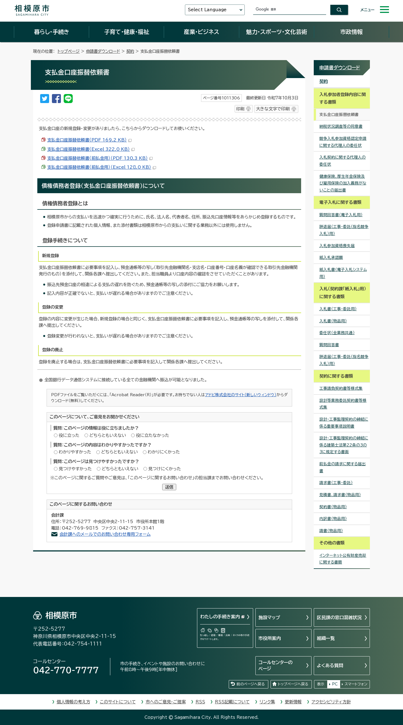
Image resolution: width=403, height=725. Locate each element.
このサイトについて (118, 702)
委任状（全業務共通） (337, 333)
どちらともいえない (107, 435)
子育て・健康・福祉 (126, 32)
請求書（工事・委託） (336, 483)
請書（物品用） (331, 531)
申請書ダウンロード (103, 51)
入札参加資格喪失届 (337, 246)
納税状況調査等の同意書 (341, 126)
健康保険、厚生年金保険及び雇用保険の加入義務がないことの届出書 (342, 183)
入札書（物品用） (333, 321)
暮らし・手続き (51, 32)
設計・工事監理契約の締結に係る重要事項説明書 (343, 422)
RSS (200, 702)
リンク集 (267, 702)
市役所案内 (269, 638)
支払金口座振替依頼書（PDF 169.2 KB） (89, 140)
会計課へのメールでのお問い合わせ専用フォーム (105, 534)
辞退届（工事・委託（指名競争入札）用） (343, 230)
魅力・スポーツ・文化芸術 (276, 32)
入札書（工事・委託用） (338, 309)
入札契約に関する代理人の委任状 (342, 160)
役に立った (69, 435)
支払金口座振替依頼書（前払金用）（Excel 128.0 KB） (101, 167)
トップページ (69, 51)
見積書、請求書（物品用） (340, 495)
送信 (169, 487)
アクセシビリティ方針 (331, 702)
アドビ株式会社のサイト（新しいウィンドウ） (240, 395)
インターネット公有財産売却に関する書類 (342, 558)
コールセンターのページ (275, 665)
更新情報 (293, 702)
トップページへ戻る (293, 684)
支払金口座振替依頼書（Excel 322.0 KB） (91, 149)
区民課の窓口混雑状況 (339, 617)
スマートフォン (356, 684)
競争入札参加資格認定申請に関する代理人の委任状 (343, 141)
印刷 (240, 109)
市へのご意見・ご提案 (166, 702)
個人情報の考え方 (73, 702)
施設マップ (269, 617)
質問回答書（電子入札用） (341, 215)
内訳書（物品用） (333, 519)
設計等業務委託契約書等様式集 (343, 403)
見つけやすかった (75, 469)
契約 (130, 51)
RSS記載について (232, 702)
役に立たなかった (152, 435)
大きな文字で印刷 (273, 109)
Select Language (207, 10)
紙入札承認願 (331, 257)
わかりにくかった (164, 452)
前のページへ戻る (251, 684)
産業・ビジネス (201, 32)
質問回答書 (329, 345)
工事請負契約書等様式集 (341, 388)
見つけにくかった (164, 469)
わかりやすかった (75, 452)
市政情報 (351, 32)
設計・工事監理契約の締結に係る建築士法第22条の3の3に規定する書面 (343, 445)
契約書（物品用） (333, 507)
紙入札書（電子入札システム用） (343, 273)
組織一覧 (326, 638)
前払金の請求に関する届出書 (342, 467)
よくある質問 (330, 665)
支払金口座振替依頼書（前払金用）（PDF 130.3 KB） (100, 158)
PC (335, 684)
